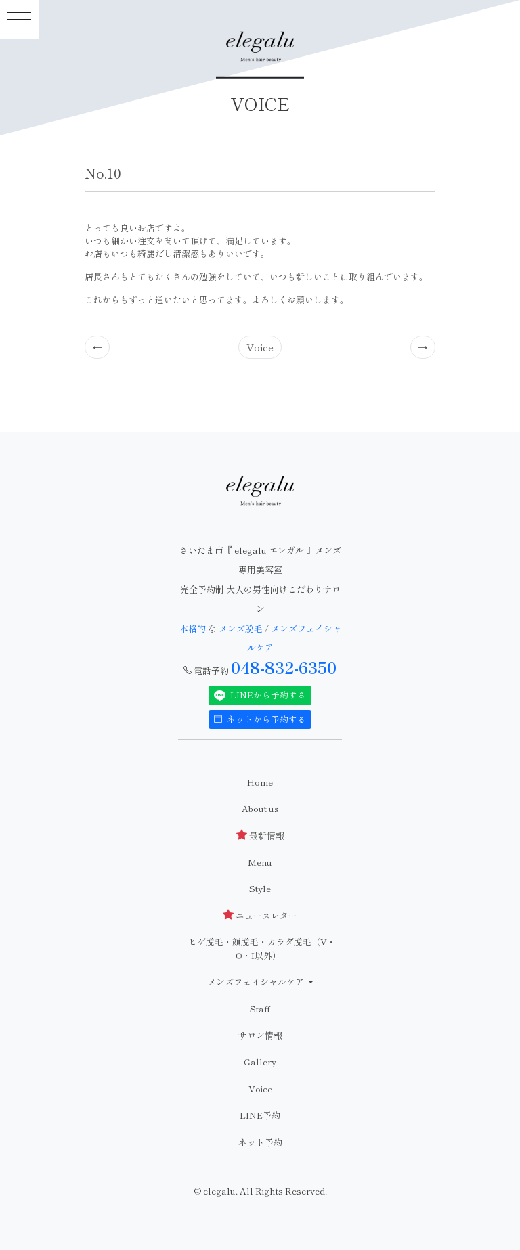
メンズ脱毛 (241, 628)
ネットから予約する (260, 719)
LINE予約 (260, 1115)
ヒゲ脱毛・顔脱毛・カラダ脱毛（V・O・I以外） (262, 948)
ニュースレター (260, 915)
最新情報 (260, 835)
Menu (260, 861)
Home (260, 782)
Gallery (260, 1061)
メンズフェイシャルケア (256, 981)
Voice (260, 347)
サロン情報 (260, 1035)
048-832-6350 (284, 667)
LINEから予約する (260, 695)
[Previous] (97, 347)
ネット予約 (260, 1142)
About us (260, 808)
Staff (260, 1008)
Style (260, 888)
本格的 (193, 628)
